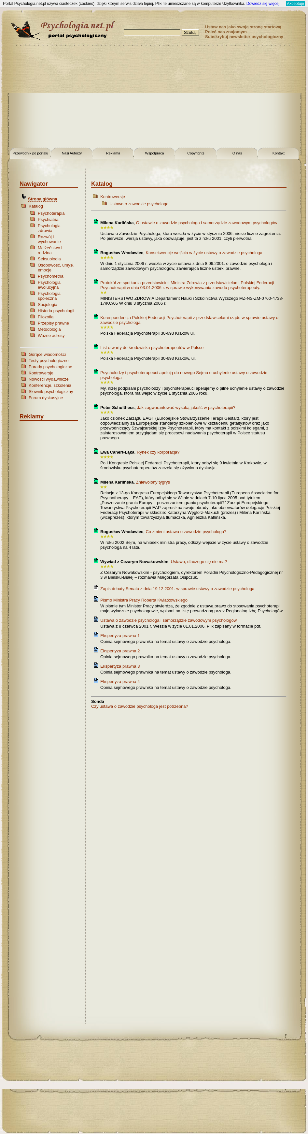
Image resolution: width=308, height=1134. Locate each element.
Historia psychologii (56, 310)
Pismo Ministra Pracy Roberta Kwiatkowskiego (144, 600)
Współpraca (154, 153)
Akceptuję (295, 3)
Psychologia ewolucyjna (49, 285)
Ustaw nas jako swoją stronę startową (243, 26)
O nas (237, 153)
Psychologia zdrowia (49, 228)
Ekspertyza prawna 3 (120, 666)
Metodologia (49, 329)
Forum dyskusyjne (46, 397)
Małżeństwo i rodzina (50, 250)
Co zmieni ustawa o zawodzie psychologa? (186, 531)
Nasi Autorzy (72, 153)
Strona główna (42, 198)
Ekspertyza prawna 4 (120, 681)
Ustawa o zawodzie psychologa (138, 203)
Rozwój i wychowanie (49, 239)
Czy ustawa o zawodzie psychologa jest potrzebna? (139, 706)
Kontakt (279, 153)
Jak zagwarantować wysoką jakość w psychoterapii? (186, 407)
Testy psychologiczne (49, 360)
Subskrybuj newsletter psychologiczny (244, 36)
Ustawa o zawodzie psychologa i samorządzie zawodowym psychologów (168, 620)
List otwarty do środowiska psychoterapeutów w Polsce (151, 347)
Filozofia (45, 316)
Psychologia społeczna (49, 296)
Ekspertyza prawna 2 (120, 650)
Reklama (113, 153)
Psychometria (50, 276)
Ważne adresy (51, 335)
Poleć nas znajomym (226, 31)
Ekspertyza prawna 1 (120, 635)
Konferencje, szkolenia (50, 385)
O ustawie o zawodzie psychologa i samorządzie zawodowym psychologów (206, 222)
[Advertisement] (154, 97)
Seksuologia (49, 258)
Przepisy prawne (53, 323)
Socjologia (47, 304)
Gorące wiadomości (47, 354)
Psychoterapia (51, 213)
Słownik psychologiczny (51, 391)
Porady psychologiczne (50, 366)
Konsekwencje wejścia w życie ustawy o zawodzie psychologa (204, 252)
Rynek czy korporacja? (158, 452)
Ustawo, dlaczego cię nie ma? (199, 561)
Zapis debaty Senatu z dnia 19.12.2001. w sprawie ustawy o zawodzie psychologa (177, 588)
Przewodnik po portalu (30, 153)
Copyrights (195, 153)
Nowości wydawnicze (49, 379)
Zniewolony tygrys (153, 482)
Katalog (36, 206)
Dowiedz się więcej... (264, 3)
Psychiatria (48, 219)
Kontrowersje (41, 373)
